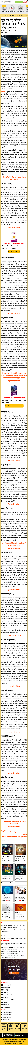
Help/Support (19, 2)
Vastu (4, 990)
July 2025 (5, 1019)
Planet (4, 1002)
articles (6, 15)
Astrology (5, 987)
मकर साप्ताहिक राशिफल (14, 732)
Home (2, 15)
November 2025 (6, 1012)
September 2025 (6, 1014)
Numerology (6, 985)
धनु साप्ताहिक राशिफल (14, 686)
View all (25, 841)
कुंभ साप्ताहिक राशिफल (14, 773)
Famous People (7, 995)
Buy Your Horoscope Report (14, 406)
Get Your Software (14, 252)
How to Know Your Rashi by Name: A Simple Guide (13, 938)
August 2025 (6, 1017)
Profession (5, 1007)
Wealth (4, 997)
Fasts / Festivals (7, 999)
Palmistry (5, 992)
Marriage (5, 1004)
